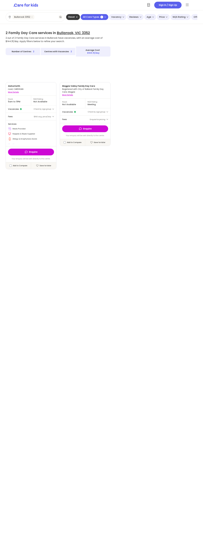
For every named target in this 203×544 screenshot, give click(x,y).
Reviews (135, 17)
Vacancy (117, 17)
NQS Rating (180, 17)
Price (163, 17)
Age (150, 17)
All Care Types (94, 17)
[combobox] (35, 17)
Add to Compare (20, 166)
